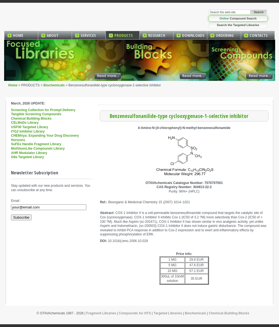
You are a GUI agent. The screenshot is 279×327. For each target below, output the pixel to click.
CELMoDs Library (25, 123)
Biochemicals (54, 85)
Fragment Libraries (101, 313)
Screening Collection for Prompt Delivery (43, 110)
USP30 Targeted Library (29, 127)
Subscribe (21, 217)
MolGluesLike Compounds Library (38, 148)
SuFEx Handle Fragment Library (36, 144)
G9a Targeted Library (27, 157)
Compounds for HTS (135, 313)
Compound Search (237, 18)
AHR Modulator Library (29, 153)
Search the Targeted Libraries (238, 25)
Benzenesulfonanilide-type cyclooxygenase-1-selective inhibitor (179, 116)
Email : (16, 201)
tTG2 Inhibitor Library (28, 131)
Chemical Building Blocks (31, 118)
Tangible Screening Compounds (36, 114)
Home (12, 85)
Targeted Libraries (168, 313)
